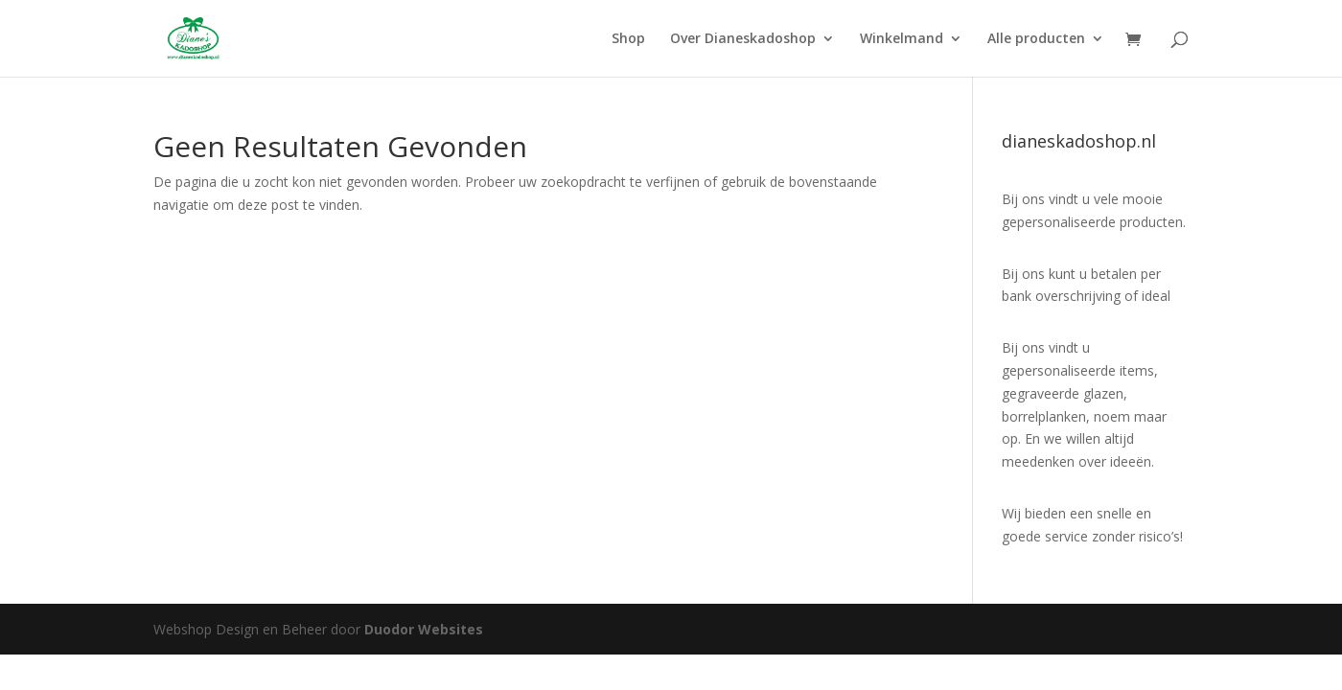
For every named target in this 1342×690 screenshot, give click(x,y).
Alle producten (1036, 39)
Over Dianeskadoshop (743, 39)
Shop (628, 39)
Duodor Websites (423, 629)
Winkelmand (901, 39)
